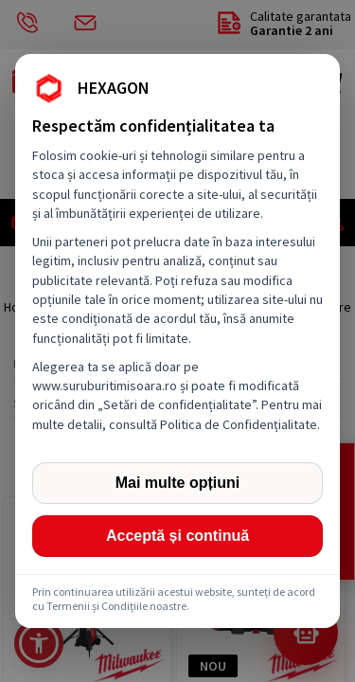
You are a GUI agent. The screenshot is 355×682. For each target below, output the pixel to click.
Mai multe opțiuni (177, 483)
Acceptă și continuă (177, 536)
